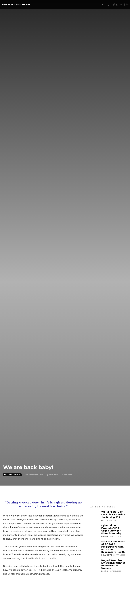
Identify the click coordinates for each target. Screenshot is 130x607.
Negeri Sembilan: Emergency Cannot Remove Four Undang (113, 557)
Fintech (105, 532)
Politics (104, 562)
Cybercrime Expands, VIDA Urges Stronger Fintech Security (113, 527)
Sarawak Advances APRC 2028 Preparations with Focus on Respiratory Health (113, 542)
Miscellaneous (12, 474)
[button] (103, 4)
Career (104, 519)
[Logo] (17, 4)
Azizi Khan (54, 475)
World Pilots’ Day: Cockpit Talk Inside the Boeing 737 (112, 514)
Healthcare (106, 550)
